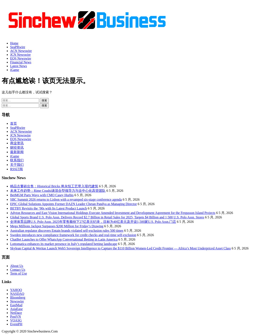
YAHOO (16, 290)
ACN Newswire (21, 51)
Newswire (17, 301)
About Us (16, 266)
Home (14, 43)
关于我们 (17, 164)
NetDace (16, 313)
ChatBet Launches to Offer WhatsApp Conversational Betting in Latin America (64, 239)
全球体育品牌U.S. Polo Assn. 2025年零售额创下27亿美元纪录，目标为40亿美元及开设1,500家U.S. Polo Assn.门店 (93, 221)
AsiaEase (16, 309)
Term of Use (18, 273)
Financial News (20, 62)
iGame (14, 70)
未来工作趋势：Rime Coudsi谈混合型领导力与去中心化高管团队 (58, 190)
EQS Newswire (20, 58)
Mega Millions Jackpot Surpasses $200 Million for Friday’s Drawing (56, 226)
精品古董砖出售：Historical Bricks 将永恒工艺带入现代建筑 (54, 186)
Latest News (18, 66)
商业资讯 (17, 143)
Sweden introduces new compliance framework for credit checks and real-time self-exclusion (73, 235)
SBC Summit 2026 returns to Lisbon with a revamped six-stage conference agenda (66, 199)
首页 (13, 123)
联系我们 (17, 160)
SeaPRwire (17, 47)
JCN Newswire (20, 54)
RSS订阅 (16, 169)
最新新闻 (17, 152)
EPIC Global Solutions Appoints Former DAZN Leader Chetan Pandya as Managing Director (73, 204)
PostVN (15, 316)
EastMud (16, 305)
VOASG (16, 320)
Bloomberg (17, 297)
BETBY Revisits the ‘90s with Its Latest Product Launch (48, 208)
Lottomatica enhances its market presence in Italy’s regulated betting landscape (63, 244)
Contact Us (17, 269)
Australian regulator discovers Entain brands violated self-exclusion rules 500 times (66, 230)
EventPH (16, 324)
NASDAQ (17, 294)
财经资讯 (17, 147)
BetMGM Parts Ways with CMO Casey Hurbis (42, 195)
